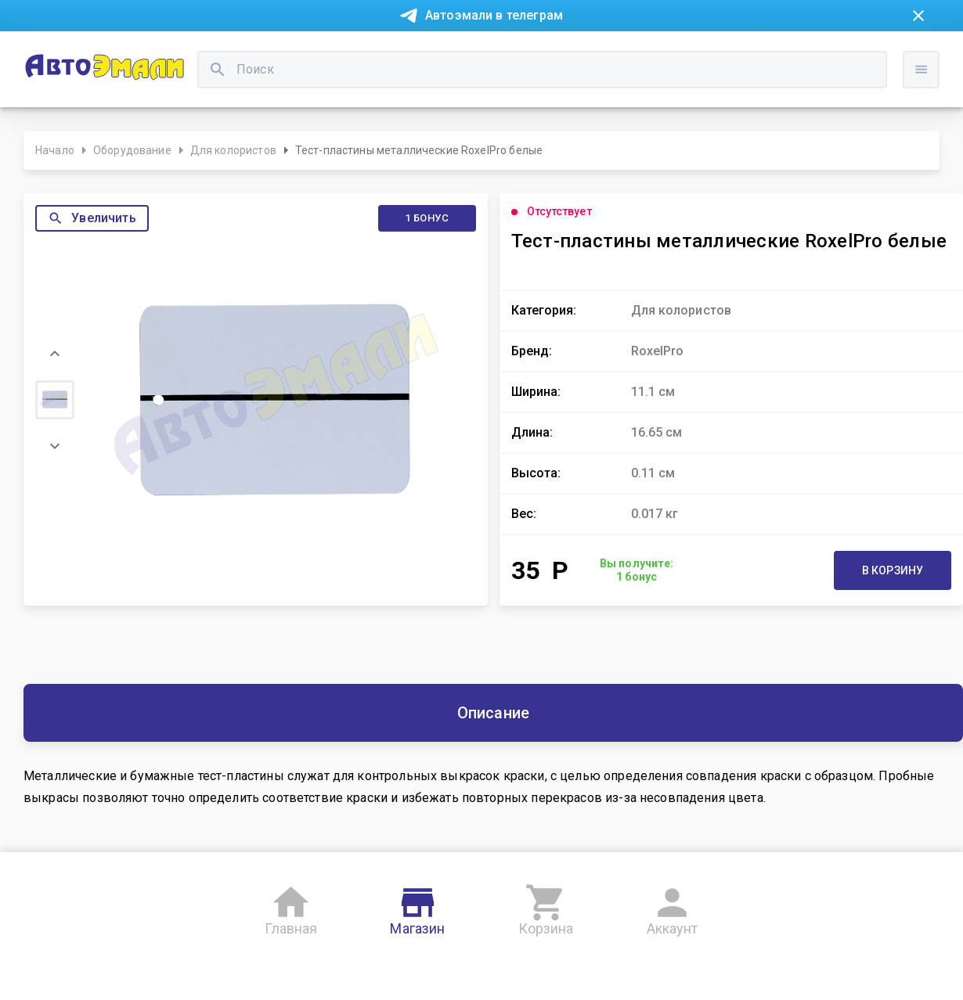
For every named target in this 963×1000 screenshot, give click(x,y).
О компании (283, 53)
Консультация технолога (719, 53)
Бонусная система (457, 53)
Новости (72, 53)
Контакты (361, 53)
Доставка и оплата (579, 53)
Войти (926, 121)
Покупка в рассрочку (173, 53)
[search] (372, 106)
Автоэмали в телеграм (494, 15)
